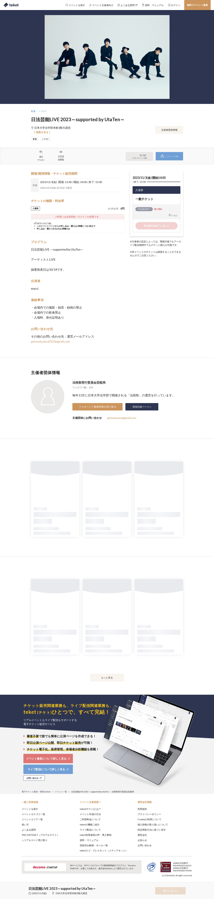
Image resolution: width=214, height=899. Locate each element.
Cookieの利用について (149, 819)
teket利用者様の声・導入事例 (95, 834)
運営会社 (142, 834)
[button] (16, 886)
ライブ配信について (90, 829)
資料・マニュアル (89, 840)
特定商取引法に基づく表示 (152, 829)
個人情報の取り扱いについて (153, 824)
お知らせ (142, 840)
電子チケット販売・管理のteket (36, 791)
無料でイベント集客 (197, 5)
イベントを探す (30, 808)
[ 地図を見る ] (42, 132)
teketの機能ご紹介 (90, 824)
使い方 (25, 824)
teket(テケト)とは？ (90, 808)
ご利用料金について (90, 819)
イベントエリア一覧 (32, 819)
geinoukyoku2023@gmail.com (50, 341)
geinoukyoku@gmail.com (121, 417)
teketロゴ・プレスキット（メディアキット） (104, 850)
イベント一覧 (61, 791)
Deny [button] (173, 882)
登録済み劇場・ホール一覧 (94, 845)
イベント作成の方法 (90, 814)
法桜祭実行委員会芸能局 (88, 382)
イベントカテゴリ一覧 (33, 814)
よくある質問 (29, 829)
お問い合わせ (145, 845)
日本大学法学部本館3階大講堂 (71, 893)
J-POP (43, 111)
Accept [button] (190, 882)
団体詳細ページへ (142, 406)
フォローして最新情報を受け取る (97, 406)
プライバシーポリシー (149, 814)
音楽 (33, 111)
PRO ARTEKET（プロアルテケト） (40, 834)
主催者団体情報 (169, 129)
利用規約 (142, 808)
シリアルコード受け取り (34, 840)
